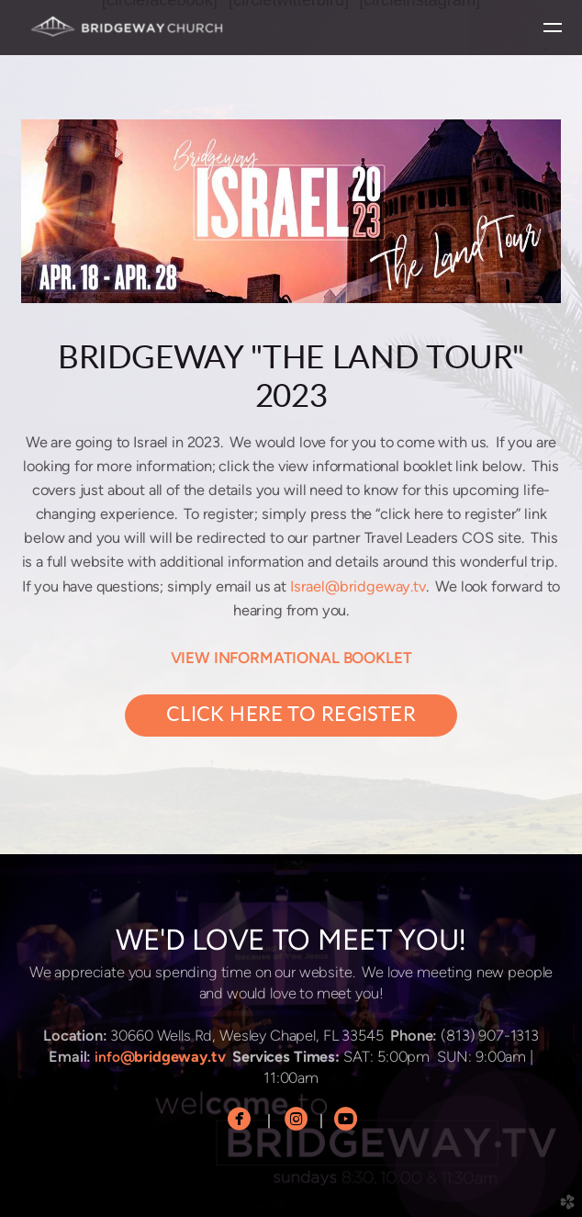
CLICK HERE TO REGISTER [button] (291, 715)
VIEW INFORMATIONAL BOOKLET (291, 657)
